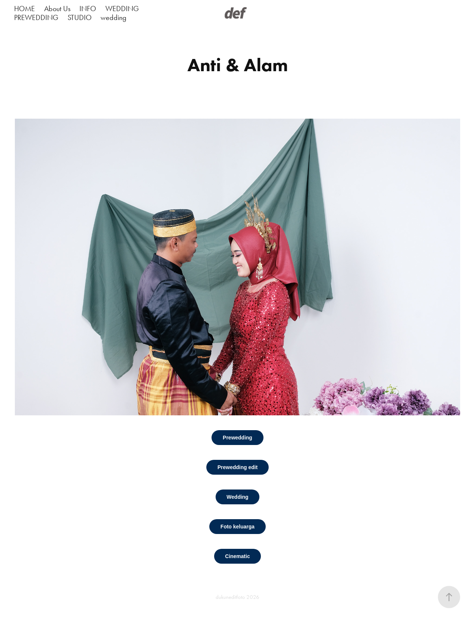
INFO (87, 8)
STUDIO (80, 17)
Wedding (238, 497)
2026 (252, 597)
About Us (57, 8)
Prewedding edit (237, 467)
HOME (24, 8)
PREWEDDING (36, 17)
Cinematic (237, 556)
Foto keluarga (237, 527)
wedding (114, 17)
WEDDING (122, 8)
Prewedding (237, 438)
